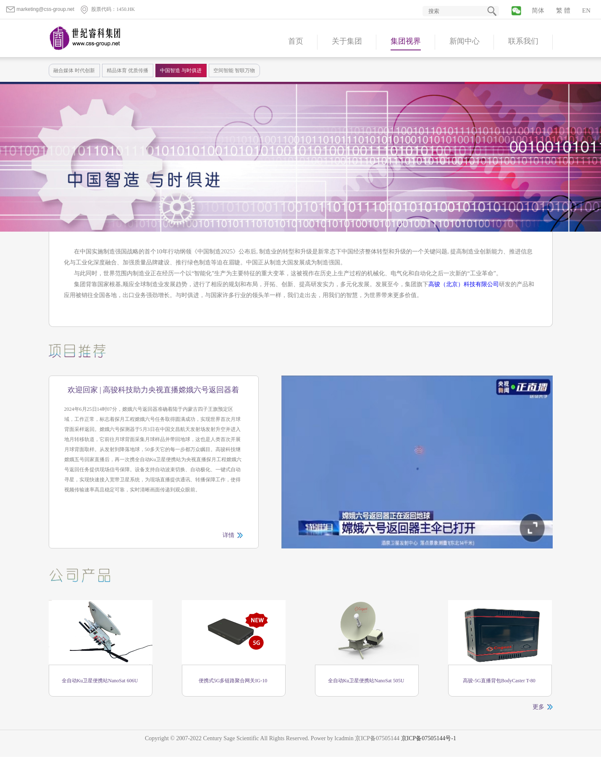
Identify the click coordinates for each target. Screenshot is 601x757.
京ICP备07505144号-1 (428, 738)
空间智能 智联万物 (234, 70)
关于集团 (347, 41)
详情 (228, 535)
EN (586, 10)
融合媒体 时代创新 (74, 70)
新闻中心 (464, 41)
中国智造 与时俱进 (181, 70)
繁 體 (563, 10)
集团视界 (406, 41)
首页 (295, 41)
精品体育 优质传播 (127, 70)
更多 (538, 707)
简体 (538, 10)
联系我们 (523, 41)
